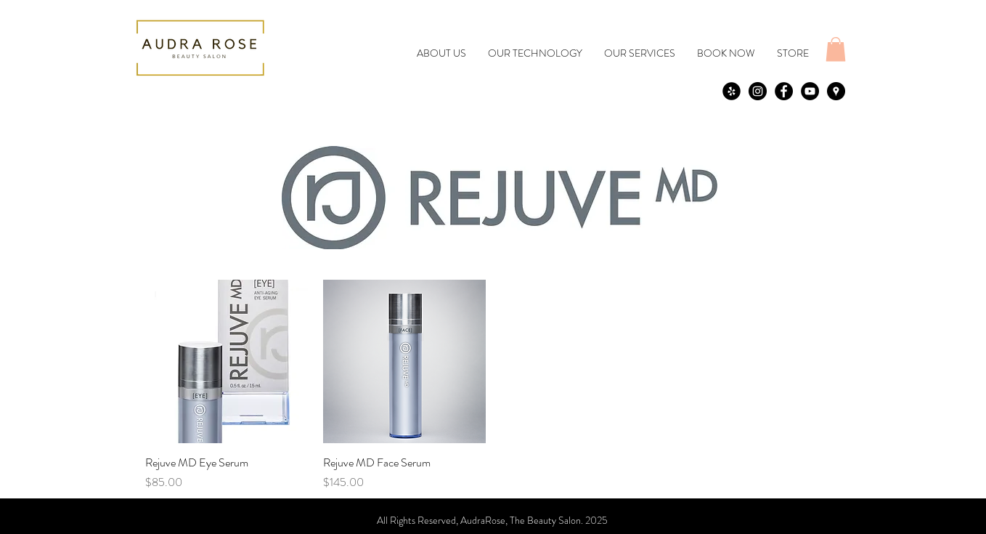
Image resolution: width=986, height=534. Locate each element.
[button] (836, 49)
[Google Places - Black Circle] (836, 91)
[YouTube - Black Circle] (810, 91)
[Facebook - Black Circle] (784, 91)
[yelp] (731, 91)
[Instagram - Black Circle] (758, 91)
